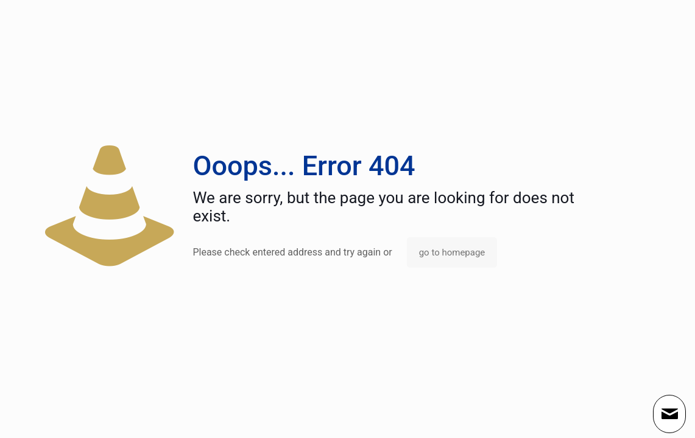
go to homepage (452, 252)
